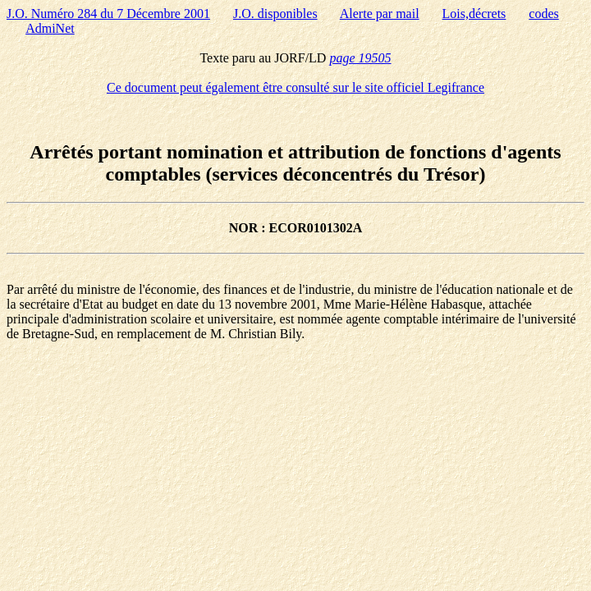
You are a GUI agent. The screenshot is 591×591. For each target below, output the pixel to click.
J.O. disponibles (275, 14)
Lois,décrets (474, 14)
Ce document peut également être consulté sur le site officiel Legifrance (295, 87)
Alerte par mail (379, 14)
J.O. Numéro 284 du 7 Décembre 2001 (108, 14)
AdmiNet (50, 28)
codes (543, 14)
